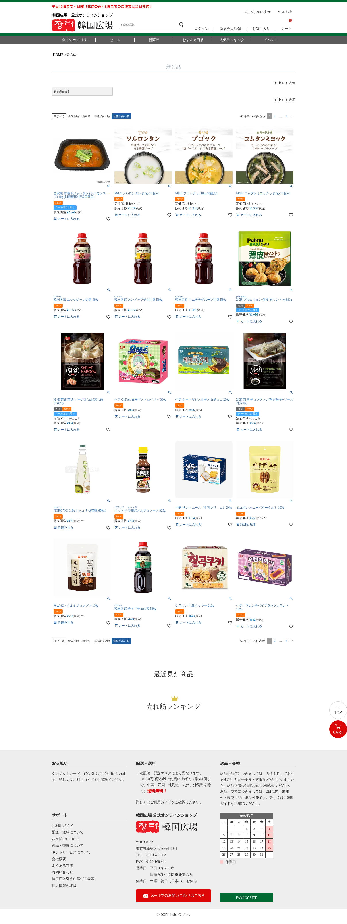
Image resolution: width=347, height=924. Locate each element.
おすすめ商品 (193, 40)
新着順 (86, 116)
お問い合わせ (62, 872)
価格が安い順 (102, 116)
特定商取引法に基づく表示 (73, 879)
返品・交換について (68, 845)
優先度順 (73, 116)
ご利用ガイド (83, 779)
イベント (271, 40)
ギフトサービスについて (71, 852)
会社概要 (59, 859)
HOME (58, 55)
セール (115, 40)
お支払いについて (66, 839)
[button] (292, 116)
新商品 (154, 40)
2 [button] (275, 116)
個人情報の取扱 (64, 886)
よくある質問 (62, 865)
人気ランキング (232, 40)
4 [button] (286, 116)
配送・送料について (68, 832)
